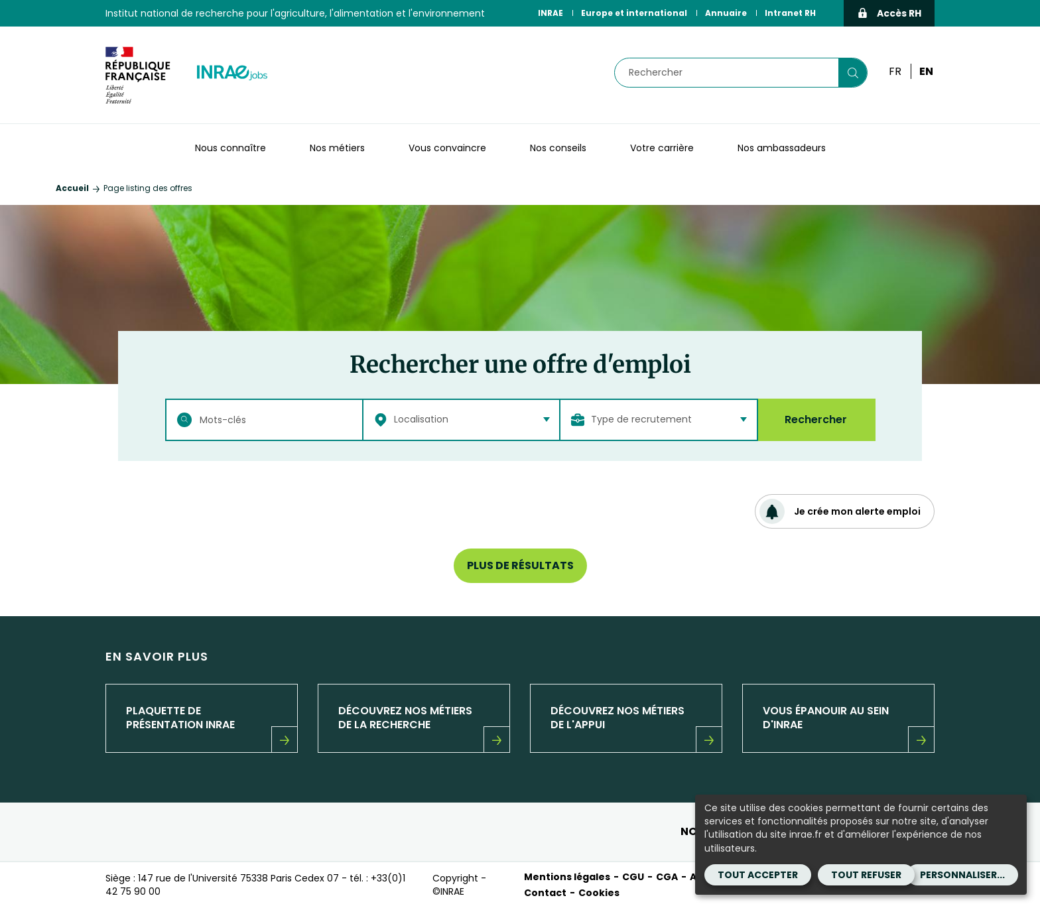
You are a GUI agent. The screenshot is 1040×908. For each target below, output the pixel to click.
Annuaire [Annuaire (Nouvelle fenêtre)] (726, 13)
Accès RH (889, 13)
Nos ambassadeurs (782, 148)
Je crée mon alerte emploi (840, 511)
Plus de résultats (520, 565)
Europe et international (634, 13)
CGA (667, 876)
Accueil (72, 188)
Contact (545, 892)
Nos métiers (337, 148)
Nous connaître (230, 148)
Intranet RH (790, 13)
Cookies (598, 892)
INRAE (550, 13)
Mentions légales (567, 876)
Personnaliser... (962, 874)
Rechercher (816, 419)
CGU (633, 876)
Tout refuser (866, 874)
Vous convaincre (447, 148)
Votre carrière (662, 148)
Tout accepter (758, 874)
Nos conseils (558, 148)
